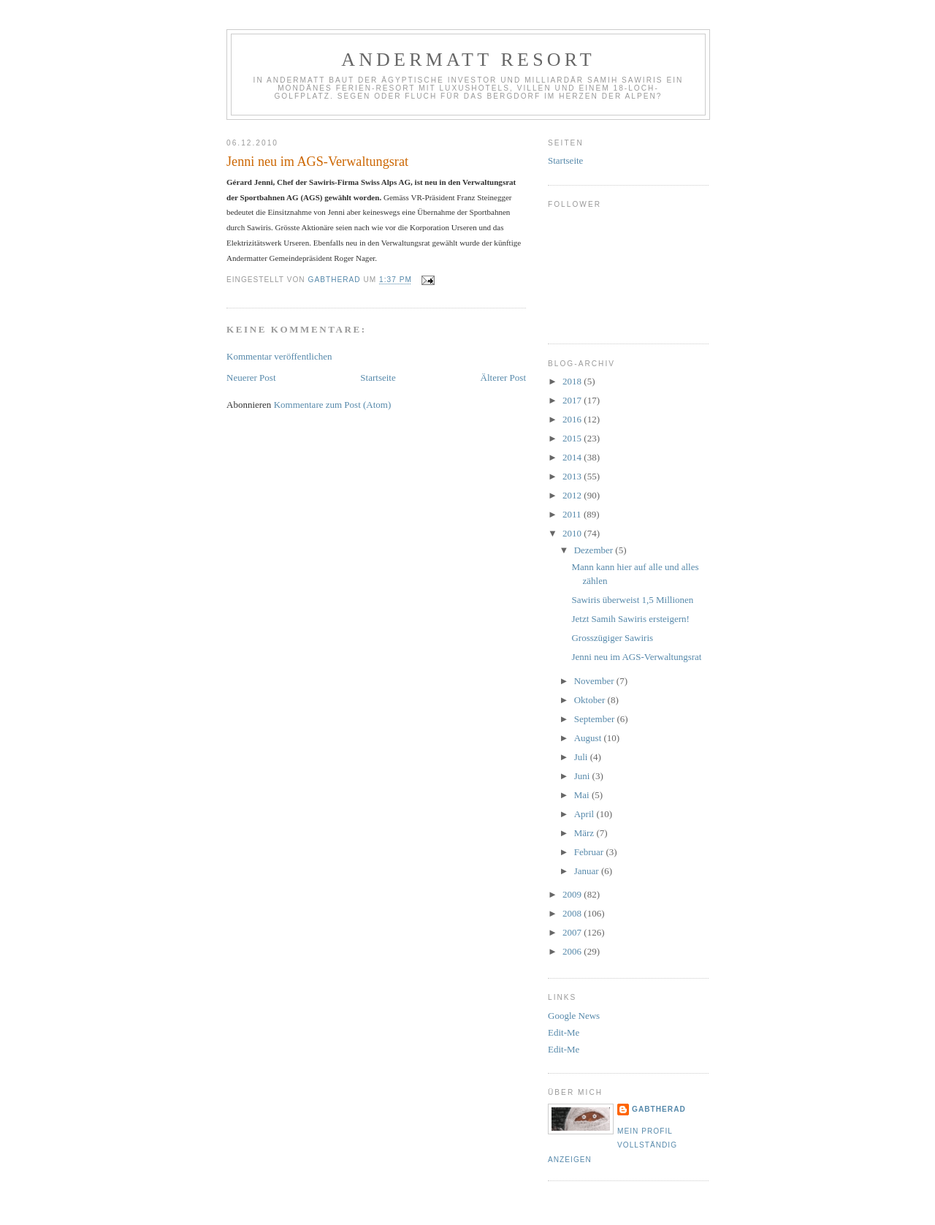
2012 (573, 495)
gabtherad (659, 1109)
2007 (573, 932)
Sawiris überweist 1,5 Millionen (632, 599)
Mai (583, 794)
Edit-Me (563, 1032)
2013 (573, 476)
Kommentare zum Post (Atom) (333, 404)
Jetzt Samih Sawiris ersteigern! (630, 618)
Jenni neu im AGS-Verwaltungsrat (636, 656)
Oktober (591, 699)
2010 (573, 533)
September (595, 718)
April (585, 813)
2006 (573, 951)
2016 (573, 419)
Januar (587, 870)
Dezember (595, 550)
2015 (573, 438)
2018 (573, 381)
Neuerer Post (251, 377)
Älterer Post (503, 377)
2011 (573, 514)
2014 (573, 457)
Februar (590, 851)
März (585, 832)
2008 (573, 913)
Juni (583, 775)
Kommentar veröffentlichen (279, 356)
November (595, 680)
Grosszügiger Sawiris (612, 637)
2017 (573, 400)
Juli (582, 756)
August (589, 737)
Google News (574, 1015)
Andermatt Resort (468, 59)
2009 (573, 894)
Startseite (377, 377)
